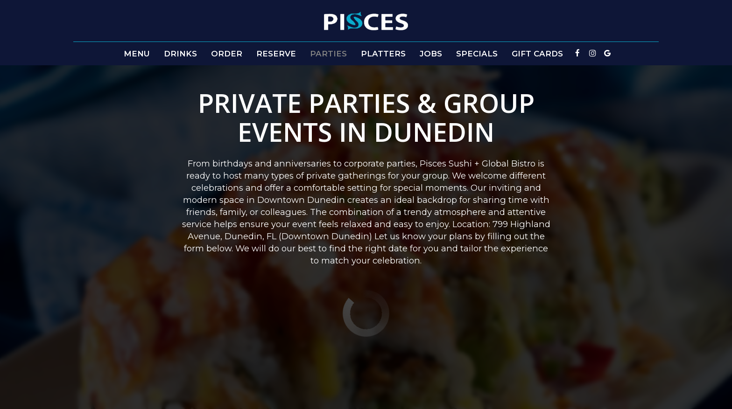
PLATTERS (383, 53)
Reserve (276, 53)
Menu (137, 53)
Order (226, 53)
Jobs (431, 53)
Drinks (180, 53)
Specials (477, 53)
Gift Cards (537, 53)
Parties (328, 53)
